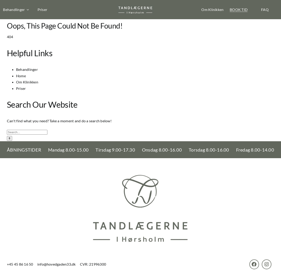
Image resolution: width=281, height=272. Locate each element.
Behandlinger (27, 69)
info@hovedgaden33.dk (56, 264)
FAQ (265, 9)
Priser (42, 9)
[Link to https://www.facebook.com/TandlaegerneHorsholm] (254, 264)
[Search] (9, 138)
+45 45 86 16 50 (20, 264)
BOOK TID (239, 9)
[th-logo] (135, 7)
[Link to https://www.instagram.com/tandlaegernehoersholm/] (266, 264)
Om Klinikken (212, 9)
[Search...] (27, 132)
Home (21, 76)
